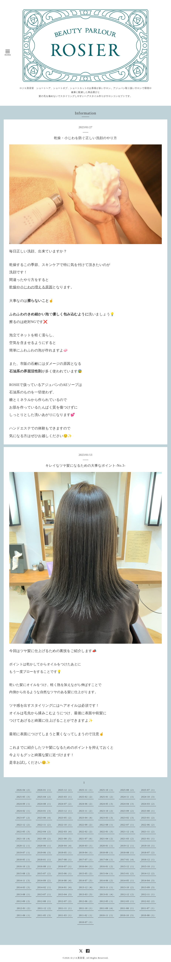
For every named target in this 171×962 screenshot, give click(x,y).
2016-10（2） (24, 866)
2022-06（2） (148, 824)
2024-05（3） (107, 804)
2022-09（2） (86, 824)
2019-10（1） (148, 845)
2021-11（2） (148, 831)
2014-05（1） (127, 880)
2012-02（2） (148, 901)
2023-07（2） (24, 817)
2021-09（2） (44, 838)
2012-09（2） (24, 901)
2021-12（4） (127, 831)
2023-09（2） (127, 811)
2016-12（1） (148, 859)
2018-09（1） (107, 852)
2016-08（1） (44, 866)
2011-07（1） (148, 908)
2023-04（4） (86, 817)
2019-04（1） (86, 852)
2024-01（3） (44, 811)
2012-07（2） (65, 901)
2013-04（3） (65, 894)
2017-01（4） (127, 859)
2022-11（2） (44, 824)
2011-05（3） (44, 915)
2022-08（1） (107, 824)
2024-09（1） (24, 804)
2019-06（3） (44, 852)
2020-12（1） (24, 845)
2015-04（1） (107, 873)
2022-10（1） (65, 824)
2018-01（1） (44, 859)
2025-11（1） (86, 790)
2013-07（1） (44, 894)
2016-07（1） (65, 866)
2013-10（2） (127, 887)
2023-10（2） (107, 811)
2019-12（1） (127, 845)
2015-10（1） (148, 866)
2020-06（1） (44, 845)
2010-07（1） (86, 922)
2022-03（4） (65, 831)
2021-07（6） (86, 838)
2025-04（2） (44, 797)
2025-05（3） (24, 797)
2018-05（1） (24, 859)
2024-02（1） (24, 811)
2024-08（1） (44, 804)
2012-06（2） (86, 901)
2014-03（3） (24, 887)
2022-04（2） (44, 831)
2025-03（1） (65, 797)
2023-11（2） (86, 811)
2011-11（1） (65, 908)
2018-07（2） (148, 852)
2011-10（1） (86, 908)
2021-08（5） (65, 838)
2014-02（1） (44, 887)
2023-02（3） (127, 817)
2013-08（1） (24, 894)
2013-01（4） (107, 894)
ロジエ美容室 (77, 958)
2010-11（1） (107, 915)
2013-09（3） (148, 887)
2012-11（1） (148, 894)
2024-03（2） (148, 804)
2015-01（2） (127, 873)
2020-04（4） (65, 845)
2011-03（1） (65, 915)
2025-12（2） (65, 790)
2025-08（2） (127, 790)
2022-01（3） (107, 831)
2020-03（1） (86, 845)
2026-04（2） (24, 790)
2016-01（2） (107, 866)
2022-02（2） (86, 831)
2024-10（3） (148, 797)
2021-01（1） (148, 838)
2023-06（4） (44, 817)
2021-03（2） (127, 838)
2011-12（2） (45, 908)
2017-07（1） (86, 859)
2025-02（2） (86, 797)
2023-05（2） (65, 817)
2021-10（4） (24, 838)
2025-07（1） (148, 790)
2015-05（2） (86, 873)
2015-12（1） (127, 866)
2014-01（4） (65, 887)
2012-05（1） (107, 901)
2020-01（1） (107, 845)
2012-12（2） (127, 894)
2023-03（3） (107, 817)
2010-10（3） (127, 915)
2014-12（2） (148, 873)
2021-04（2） (107, 838)
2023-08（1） (148, 811)
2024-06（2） (86, 804)
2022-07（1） (127, 824)
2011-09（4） (107, 908)
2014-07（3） (86, 880)
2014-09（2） (44, 880)
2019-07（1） (24, 852)
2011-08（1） (127, 908)
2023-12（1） (65, 811)
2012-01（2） (24, 908)
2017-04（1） (107, 859)
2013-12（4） (86, 887)
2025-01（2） (107, 797)
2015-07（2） (44, 873)
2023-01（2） (148, 817)
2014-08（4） (65, 880)
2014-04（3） (148, 880)
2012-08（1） (44, 901)
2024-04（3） (127, 804)
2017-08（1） (65, 859)
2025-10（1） (107, 790)
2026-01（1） (44, 790)
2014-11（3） (24, 880)
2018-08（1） (127, 852)
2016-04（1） (86, 866)
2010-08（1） (148, 915)
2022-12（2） (24, 824)
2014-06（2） (107, 880)
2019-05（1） (65, 852)
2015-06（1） (65, 873)
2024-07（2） (65, 804)
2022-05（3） (24, 831)
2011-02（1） (86, 915)
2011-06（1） (24, 915)
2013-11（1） (107, 887)
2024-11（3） (127, 797)
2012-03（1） (127, 901)
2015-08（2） (24, 873)
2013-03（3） (86, 894)
